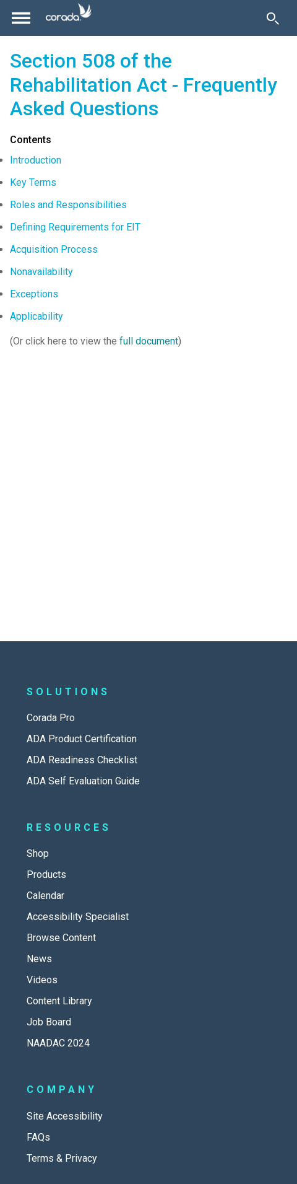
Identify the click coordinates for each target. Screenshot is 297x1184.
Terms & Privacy (62, 1158)
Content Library (59, 1001)
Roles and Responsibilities (68, 205)
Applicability (36, 316)
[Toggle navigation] (21, 18)
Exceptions (34, 294)
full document (148, 341)
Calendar (45, 895)
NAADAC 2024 (58, 1043)
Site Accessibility (65, 1116)
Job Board (49, 1022)
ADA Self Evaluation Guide (83, 781)
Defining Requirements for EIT (75, 227)
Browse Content (61, 938)
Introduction (35, 160)
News (39, 959)
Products (46, 874)
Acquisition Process (54, 249)
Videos (42, 980)
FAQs (38, 1137)
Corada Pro (51, 718)
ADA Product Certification (82, 739)
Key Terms (33, 182)
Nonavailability (41, 272)
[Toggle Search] (273, 18)
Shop (38, 853)
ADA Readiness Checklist (82, 760)
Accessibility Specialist (78, 917)
